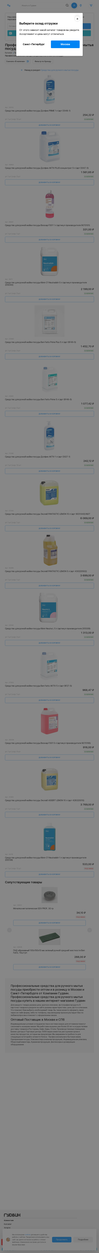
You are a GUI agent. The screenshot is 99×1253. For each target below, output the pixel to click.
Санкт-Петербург (34, 44)
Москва (65, 44)
